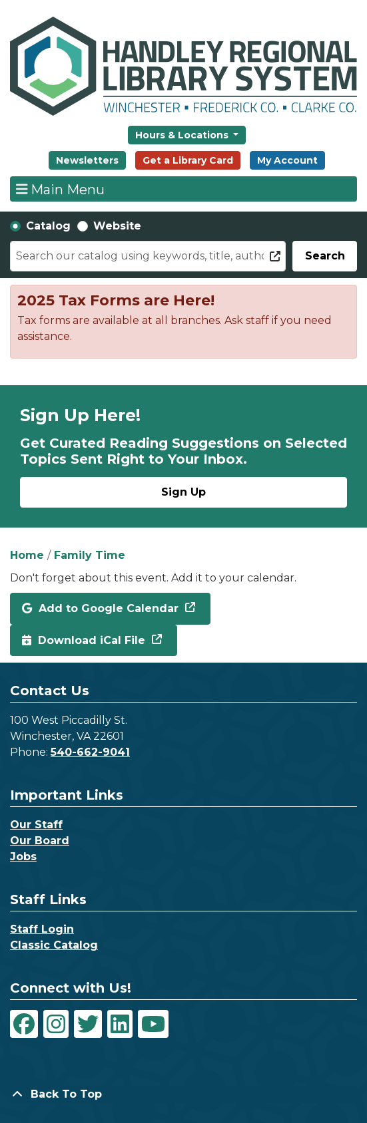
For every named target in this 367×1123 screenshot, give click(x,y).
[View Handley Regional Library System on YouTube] (153, 1024)
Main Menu (60, 189)
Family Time (89, 555)
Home (27, 555)
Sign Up (183, 492)
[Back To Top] (183, 1094)
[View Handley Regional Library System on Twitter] (88, 1024)
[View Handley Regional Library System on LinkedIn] (120, 1024)
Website (117, 226)
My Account (287, 160)
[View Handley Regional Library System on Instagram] (56, 1024)
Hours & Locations (183, 135)
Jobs (23, 856)
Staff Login (42, 929)
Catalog (48, 226)
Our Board (39, 840)
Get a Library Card (188, 160)
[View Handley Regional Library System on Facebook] (24, 1024)
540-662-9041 (90, 752)
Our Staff (36, 824)
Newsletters (87, 160)
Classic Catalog (54, 945)
